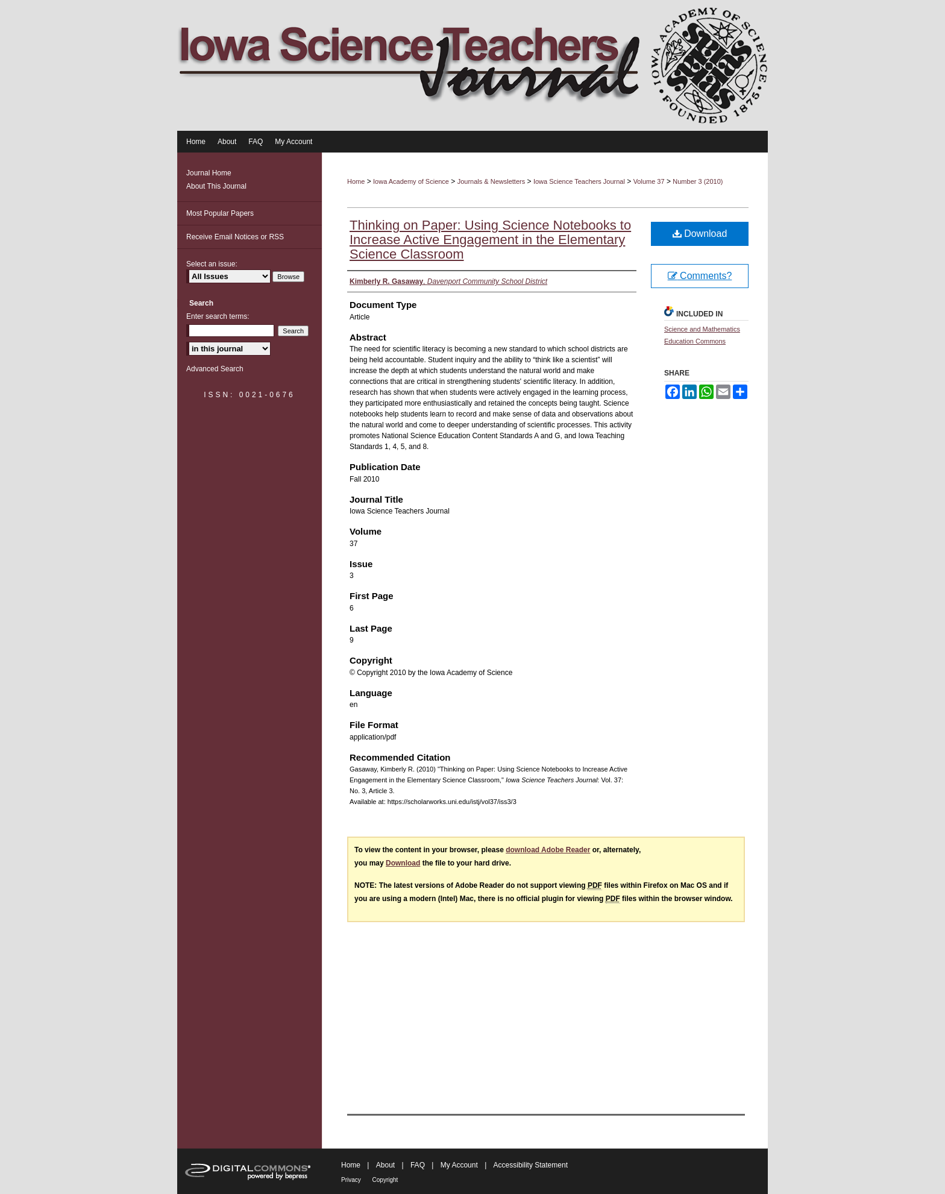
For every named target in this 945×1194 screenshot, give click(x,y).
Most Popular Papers (220, 213)
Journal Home (208, 173)
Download (700, 233)
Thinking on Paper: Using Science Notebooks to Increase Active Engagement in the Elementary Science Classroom (490, 240)
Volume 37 (649, 181)
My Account (460, 1165)
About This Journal (216, 186)
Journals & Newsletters (491, 181)
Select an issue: (211, 264)
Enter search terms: (218, 316)
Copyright (385, 1180)
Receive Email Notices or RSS (235, 237)
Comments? (700, 276)
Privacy (352, 1180)
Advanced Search (214, 369)
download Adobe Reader (548, 850)
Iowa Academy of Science (411, 181)
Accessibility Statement (531, 1165)
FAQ (418, 1165)
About (386, 1165)
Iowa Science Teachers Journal (579, 181)
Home (356, 181)
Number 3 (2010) (698, 181)
